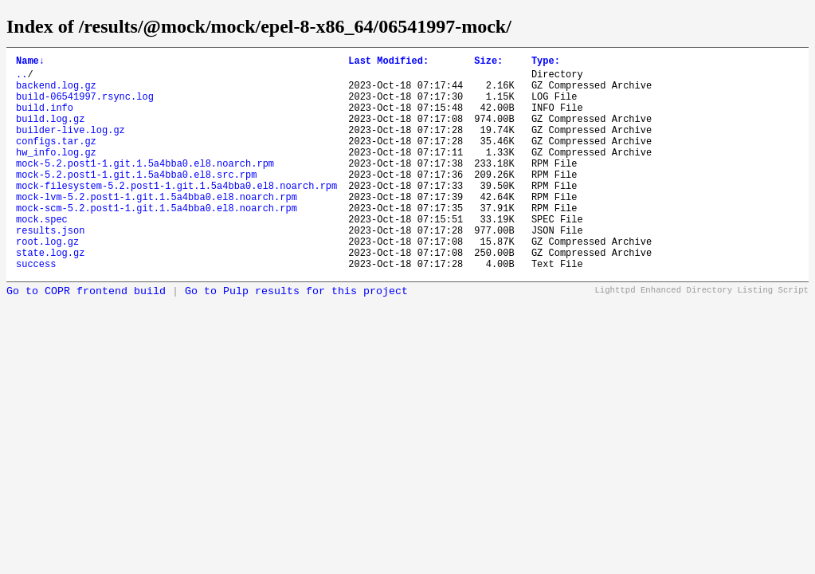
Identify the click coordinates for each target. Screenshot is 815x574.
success (36, 309)
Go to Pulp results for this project (296, 337)
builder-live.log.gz (70, 146)
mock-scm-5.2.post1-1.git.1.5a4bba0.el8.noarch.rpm (156, 241)
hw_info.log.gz (56, 173)
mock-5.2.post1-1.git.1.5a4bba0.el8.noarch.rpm (145, 187)
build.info (44, 119)
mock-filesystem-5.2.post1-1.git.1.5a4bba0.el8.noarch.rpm (176, 214)
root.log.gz (47, 282)
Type (545, 62)
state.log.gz (50, 295)
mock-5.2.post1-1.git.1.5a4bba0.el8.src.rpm (136, 200)
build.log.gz (50, 133)
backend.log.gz (56, 92)
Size (488, 62)
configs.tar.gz (56, 160)
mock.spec (42, 254)
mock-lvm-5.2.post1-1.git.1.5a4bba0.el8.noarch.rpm (156, 227)
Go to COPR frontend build (86, 337)
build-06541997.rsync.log (85, 105)
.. (21, 78)
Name (30, 62)
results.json (50, 268)
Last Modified (388, 62)
